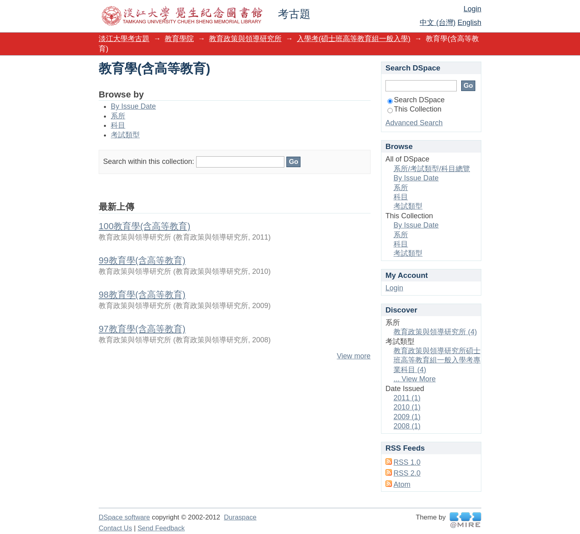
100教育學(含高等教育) (145, 226)
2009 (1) (407, 417)
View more (354, 356)
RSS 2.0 (407, 473)
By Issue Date (133, 106)
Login (472, 9)
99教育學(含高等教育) (142, 260)
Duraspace (240, 517)
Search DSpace (416, 100)
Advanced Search (414, 123)
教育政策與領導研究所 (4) (435, 332)
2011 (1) (407, 398)
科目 (118, 125)
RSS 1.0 (407, 462)
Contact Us (115, 528)
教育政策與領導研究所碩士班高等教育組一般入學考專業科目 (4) (437, 360)
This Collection (414, 109)
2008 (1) (407, 426)
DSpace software (124, 517)
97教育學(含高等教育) (142, 329)
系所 (118, 116)
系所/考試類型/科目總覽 (432, 169)
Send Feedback (160, 528)
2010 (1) (407, 407)
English (469, 23)
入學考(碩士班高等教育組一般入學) (353, 39)
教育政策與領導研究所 (245, 39)
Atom (402, 484)
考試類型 (125, 135)
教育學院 (179, 39)
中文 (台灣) (438, 23)
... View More (415, 379)
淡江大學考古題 (124, 39)
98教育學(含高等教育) (142, 295)
